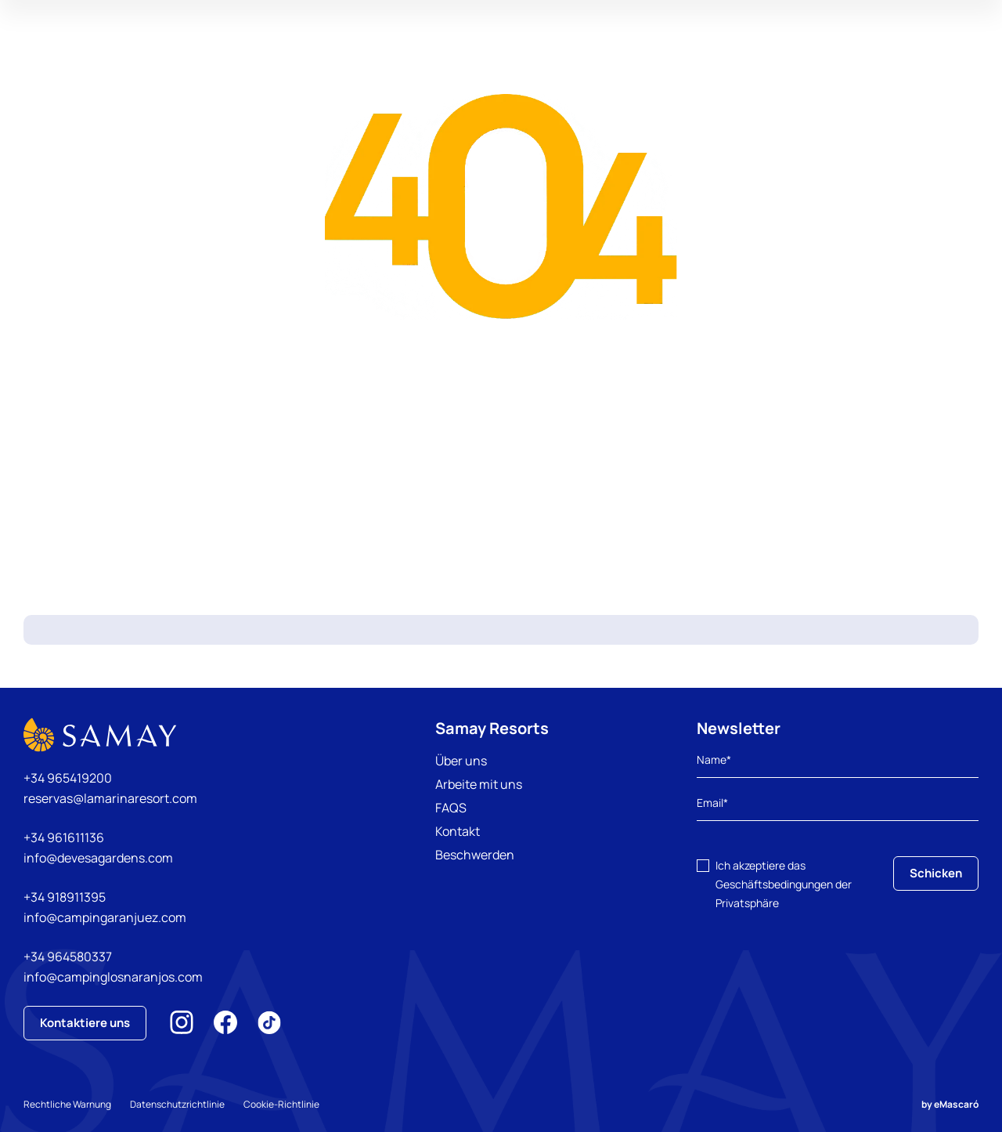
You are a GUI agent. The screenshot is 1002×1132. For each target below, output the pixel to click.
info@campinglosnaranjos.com (113, 977)
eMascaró (956, 1104)
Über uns (461, 760)
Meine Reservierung (839, 58)
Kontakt (457, 831)
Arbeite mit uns (478, 784)
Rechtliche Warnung (67, 1104)
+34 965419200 (67, 778)
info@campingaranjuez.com (104, 917)
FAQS (451, 807)
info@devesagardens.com (98, 857)
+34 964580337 (67, 956)
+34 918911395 (64, 897)
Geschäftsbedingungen (774, 884)
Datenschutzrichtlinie (177, 1104)
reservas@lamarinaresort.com (110, 798)
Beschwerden (474, 854)
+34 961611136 (63, 837)
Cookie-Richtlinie (281, 1104)
